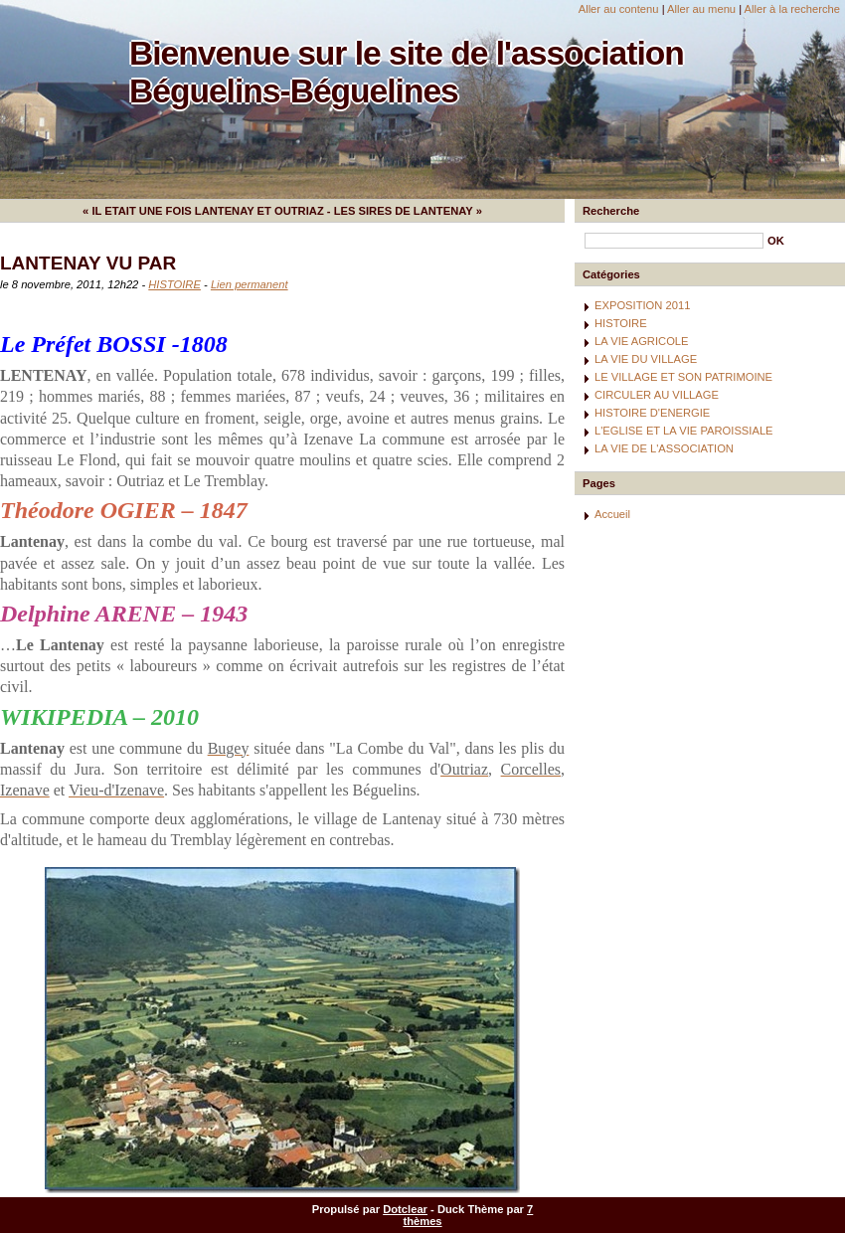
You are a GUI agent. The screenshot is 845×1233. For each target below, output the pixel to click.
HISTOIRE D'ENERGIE (652, 413)
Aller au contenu (619, 9)
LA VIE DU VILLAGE (645, 359)
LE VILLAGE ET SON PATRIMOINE (683, 377)
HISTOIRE (174, 284)
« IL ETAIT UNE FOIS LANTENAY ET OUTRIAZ (203, 211)
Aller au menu (701, 9)
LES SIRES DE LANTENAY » (408, 211)
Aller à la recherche (792, 9)
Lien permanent (249, 284)
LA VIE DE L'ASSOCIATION (664, 448)
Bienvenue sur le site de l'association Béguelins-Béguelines (406, 72)
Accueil (612, 514)
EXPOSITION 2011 (642, 305)
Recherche (611, 211)
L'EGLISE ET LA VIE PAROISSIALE (683, 431)
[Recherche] (674, 241)
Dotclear (405, 1209)
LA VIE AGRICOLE (641, 341)
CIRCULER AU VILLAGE (656, 395)
